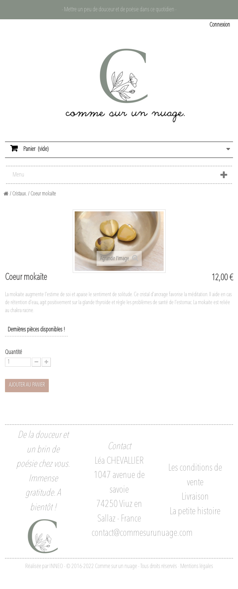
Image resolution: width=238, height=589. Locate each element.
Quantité (13, 352)
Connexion (219, 25)
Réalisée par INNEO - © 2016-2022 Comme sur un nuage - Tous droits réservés (101, 566)
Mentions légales (196, 566)
